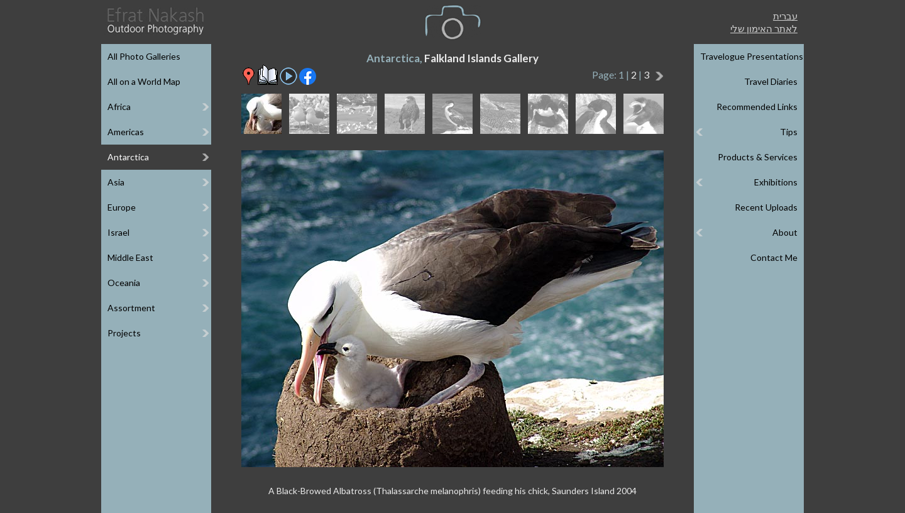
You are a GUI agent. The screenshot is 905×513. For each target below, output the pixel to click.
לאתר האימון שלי (764, 28)
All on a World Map (143, 81)
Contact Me (774, 257)
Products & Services (758, 157)
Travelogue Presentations (751, 56)
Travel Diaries (771, 81)
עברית (785, 15)
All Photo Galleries (143, 56)
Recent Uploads (766, 207)
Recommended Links (757, 106)
